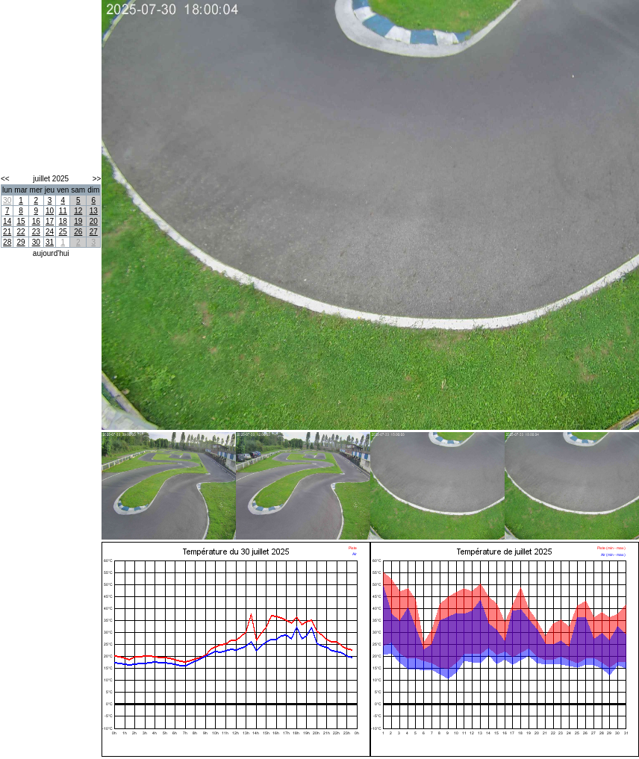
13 (94, 211)
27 (94, 232)
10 (50, 211)
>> (97, 179)
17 (50, 221)
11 (63, 211)
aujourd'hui (51, 253)
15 (20, 221)
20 (94, 221)
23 (36, 232)
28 (7, 242)
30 (7, 200)
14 (7, 221)
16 (36, 221)
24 (50, 232)
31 (50, 242)
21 (7, 232)
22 (20, 232)
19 (78, 221)
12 (78, 211)
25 (63, 232)
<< (5, 179)
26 (78, 232)
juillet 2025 (51, 179)
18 (63, 221)
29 (20, 242)
